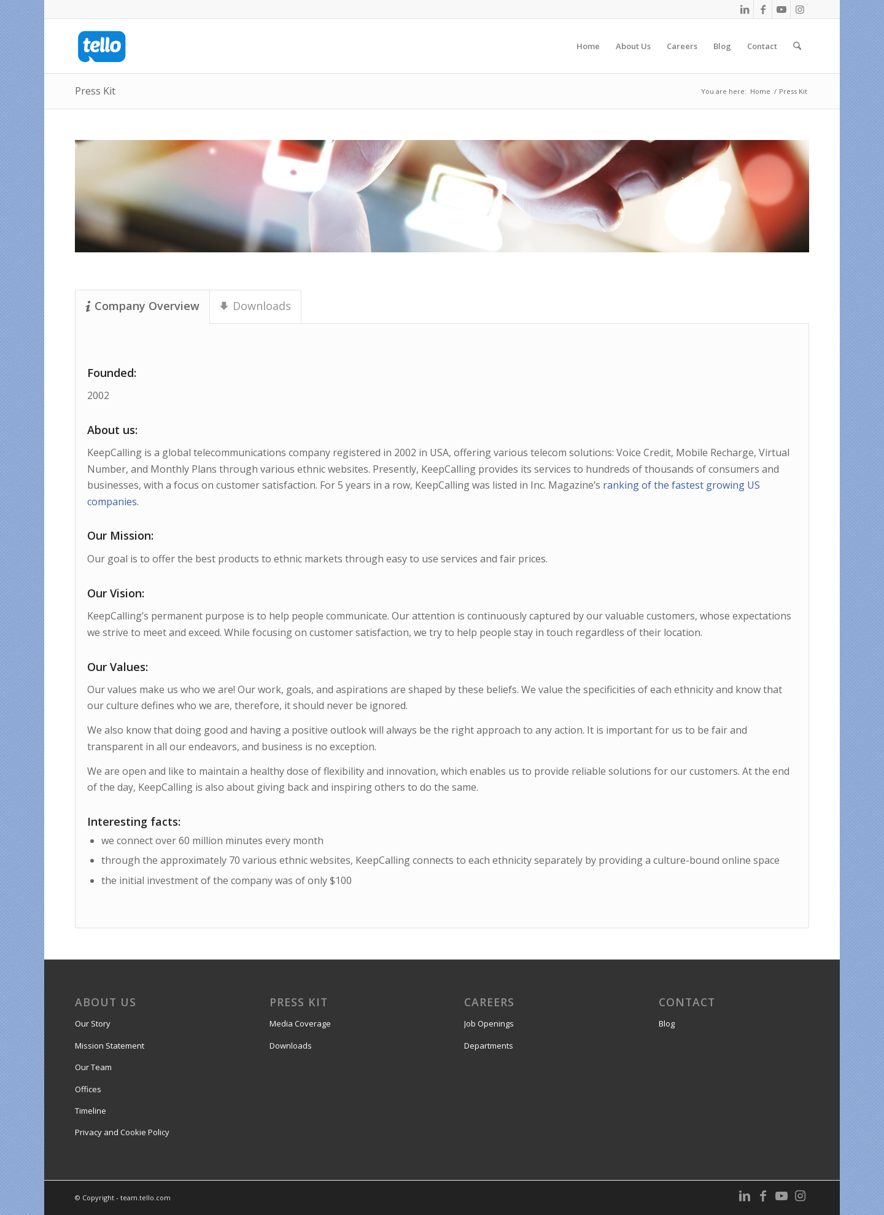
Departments (488, 1045)
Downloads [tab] (255, 305)
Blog (667, 1023)
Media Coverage (300, 1023)
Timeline (90, 1110)
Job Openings (489, 1023)
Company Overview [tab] (142, 305)
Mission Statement (109, 1045)
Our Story (92, 1023)
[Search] (797, 46)
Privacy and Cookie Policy (122, 1132)
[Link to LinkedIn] (744, 9)
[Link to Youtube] (781, 9)
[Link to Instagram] (800, 9)
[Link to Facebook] (763, 9)
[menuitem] (588, 46)
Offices (88, 1089)
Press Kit (95, 91)
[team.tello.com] (102, 46)
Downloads (290, 1045)
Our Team (93, 1067)
